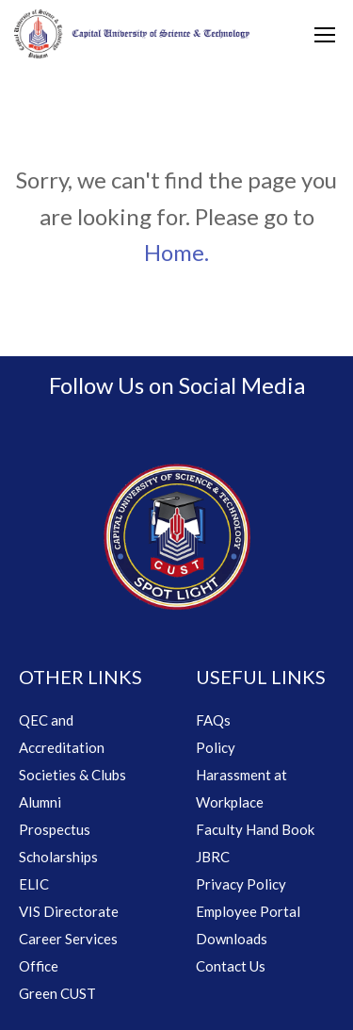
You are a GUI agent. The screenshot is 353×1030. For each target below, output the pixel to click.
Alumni (40, 801)
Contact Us (230, 965)
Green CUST (57, 993)
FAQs (213, 719)
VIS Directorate (69, 911)
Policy (215, 747)
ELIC (34, 883)
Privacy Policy (241, 883)
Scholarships (58, 856)
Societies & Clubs (72, 774)
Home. (176, 252)
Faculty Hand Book (255, 829)
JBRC (213, 856)
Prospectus (54, 829)
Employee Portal (248, 911)
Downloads (231, 938)
